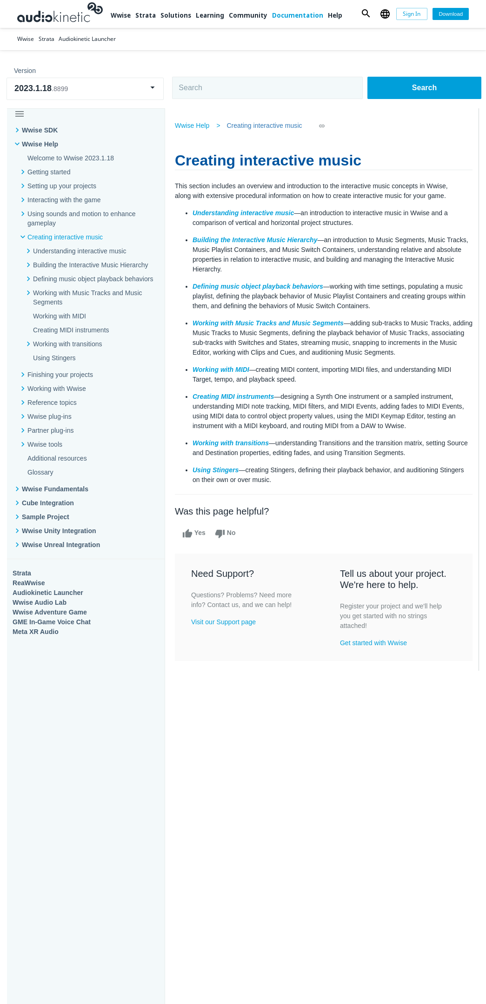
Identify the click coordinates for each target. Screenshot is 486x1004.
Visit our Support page (225, 622)
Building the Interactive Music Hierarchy (90, 265)
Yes (195, 533)
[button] (365, 14)
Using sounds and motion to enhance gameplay (81, 218)
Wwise (121, 15)
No (226, 533)
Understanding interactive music (79, 251)
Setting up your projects (61, 186)
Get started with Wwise (373, 643)
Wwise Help (40, 144)
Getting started (48, 172)
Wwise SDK (40, 130)
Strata (145, 15)
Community (248, 15)
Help (335, 15)
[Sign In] (411, 14)
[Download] (451, 14)
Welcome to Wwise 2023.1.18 (70, 158)
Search (424, 88)
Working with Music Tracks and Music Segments (87, 297)
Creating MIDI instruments (71, 330)
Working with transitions (67, 344)
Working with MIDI (59, 316)
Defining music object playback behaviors (93, 279)
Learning (210, 15)
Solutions (175, 15)
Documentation (297, 15)
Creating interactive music (65, 237)
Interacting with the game (63, 200)
